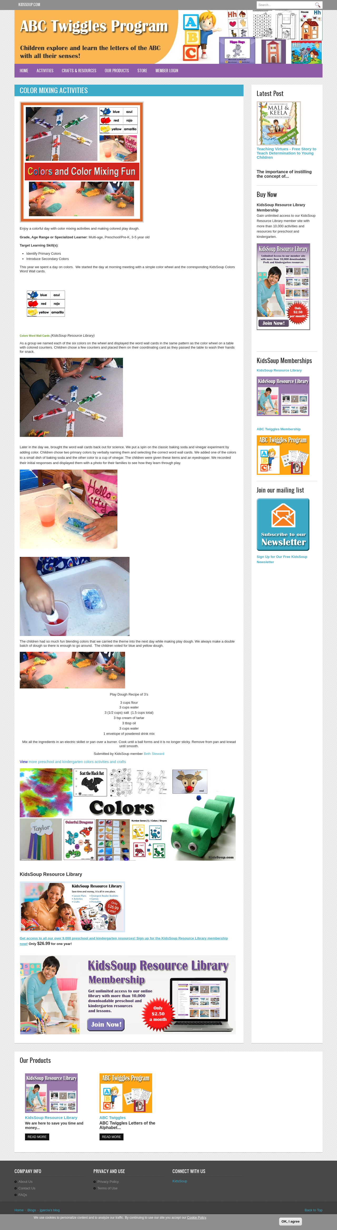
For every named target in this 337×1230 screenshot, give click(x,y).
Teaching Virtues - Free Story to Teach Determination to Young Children (286, 153)
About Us (25, 1182)
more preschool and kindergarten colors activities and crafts (77, 762)
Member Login (167, 70)
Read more (37, 1137)
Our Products (117, 70)
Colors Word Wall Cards (35, 335)
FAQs (22, 1195)
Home (24, 70)
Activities (45, 70)
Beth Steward (154, 754)
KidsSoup (179, 1181)
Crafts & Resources (79, 70)
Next (313, 52)
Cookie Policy (196, 1217)
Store (142, 70)
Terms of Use (107, 1188)
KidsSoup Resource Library (51, 1117)
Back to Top (314, 1210)
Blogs (31, 1210)
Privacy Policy (108, 1182)
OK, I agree (290, 1221)
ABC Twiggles (113, 1117)
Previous (306, 52)
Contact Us (26, 1188)
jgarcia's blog (50, 1210)
